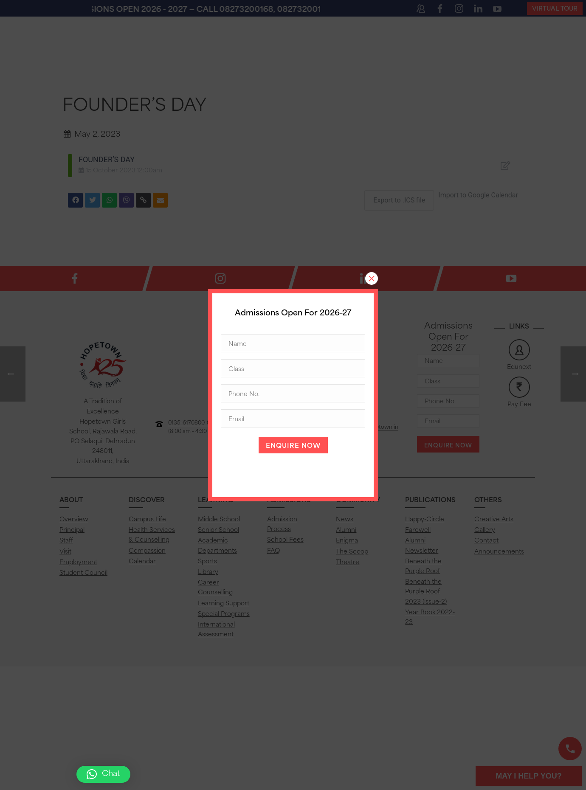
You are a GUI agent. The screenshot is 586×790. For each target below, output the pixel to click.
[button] (103, 774)
